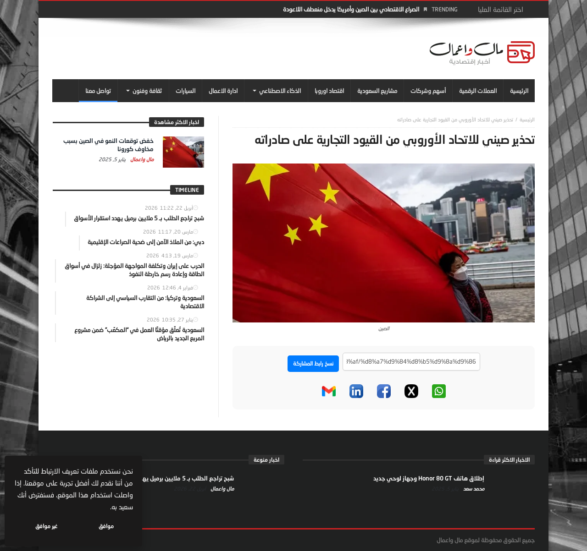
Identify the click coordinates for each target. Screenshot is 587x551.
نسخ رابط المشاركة (313, 363)
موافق (106, 526)
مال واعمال (141, 159)
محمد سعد (473, 488)
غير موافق (46, 526)
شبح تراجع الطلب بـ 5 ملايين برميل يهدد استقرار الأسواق (165, 478)
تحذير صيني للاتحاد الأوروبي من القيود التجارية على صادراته (455, 119)
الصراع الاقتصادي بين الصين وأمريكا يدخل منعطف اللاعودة (351, 9)
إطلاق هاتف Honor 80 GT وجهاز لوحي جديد (428, 478)
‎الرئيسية (527, 119)
